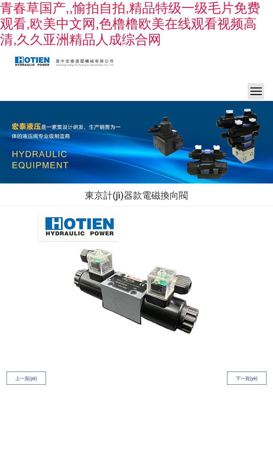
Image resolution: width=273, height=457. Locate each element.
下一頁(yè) (247, 378)
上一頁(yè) (26, 378)
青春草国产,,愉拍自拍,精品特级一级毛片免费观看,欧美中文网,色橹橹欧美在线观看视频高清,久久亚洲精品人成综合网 (130, 24)
